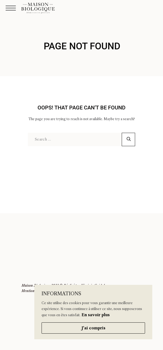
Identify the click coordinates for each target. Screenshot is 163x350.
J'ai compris (93, 328)
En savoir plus (96, 314)
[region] (93, 312)
